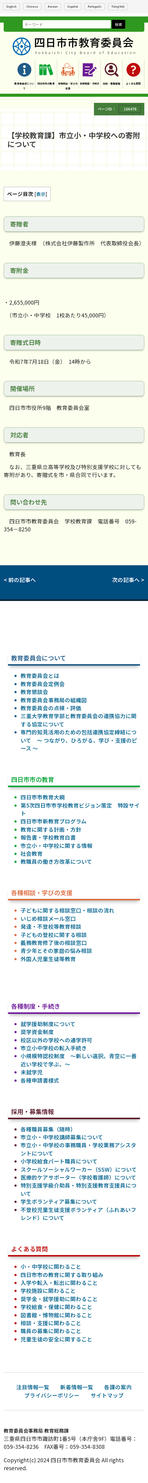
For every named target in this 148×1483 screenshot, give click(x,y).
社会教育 (32, 853)
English (11, 6)
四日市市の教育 (46, 83)
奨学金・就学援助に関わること (59, 1299)
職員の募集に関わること (51, 1331)
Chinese (32, 6)
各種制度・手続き (89, 83)
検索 (118, 24)
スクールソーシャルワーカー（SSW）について (79, 1169)
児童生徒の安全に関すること (56, 1339)
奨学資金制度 (37, 1032)
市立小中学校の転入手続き (54, 1048)
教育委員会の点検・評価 (51, 708)
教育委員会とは (40, 675)
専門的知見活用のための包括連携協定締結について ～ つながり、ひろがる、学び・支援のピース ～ (79, 740)
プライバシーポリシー (52, 1395)
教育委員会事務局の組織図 (54, 700)
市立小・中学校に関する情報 (56, 845)
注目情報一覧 (32, 1387)
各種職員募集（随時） (48, 1129)
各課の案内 (118, 1387)
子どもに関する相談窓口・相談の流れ (68, 910)
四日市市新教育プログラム (54, 821)
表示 (40, 194)
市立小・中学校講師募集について (62, 1137)
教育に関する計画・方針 (51, 829)
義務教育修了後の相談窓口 (54, 942)
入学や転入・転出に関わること (59, 1282)
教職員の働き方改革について (56, 861)
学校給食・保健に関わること (56, 1307)
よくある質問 (133, 83)
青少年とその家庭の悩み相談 (56, 950)
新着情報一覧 (76, 1387)
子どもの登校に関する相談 (54, 935)
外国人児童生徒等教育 (48, 959)
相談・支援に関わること (51, 1323)
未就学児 (32, 1072)
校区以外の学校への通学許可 (56, 1040)
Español (73, 6)
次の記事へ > (128, 580)
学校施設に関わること (48, 1290)
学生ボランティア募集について (59, 1201)
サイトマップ (107, 1395)
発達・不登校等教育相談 (51, 926)
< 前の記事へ (20, 580)
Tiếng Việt (117, 6)
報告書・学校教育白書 (48, 837)
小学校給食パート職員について (59, 1161)
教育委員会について (24, 86)
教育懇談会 (34, 692)
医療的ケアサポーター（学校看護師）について (78, 1177)
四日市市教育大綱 (43, 797)
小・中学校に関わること (51, 1266)
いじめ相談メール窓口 (48, 918)
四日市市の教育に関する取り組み (62, 1275)
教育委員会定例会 (43, 684)
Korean (53, 6)
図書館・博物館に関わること (56, 1315)
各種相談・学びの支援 (68, 86)
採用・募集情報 (111, 83)
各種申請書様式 (40, 1080)
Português (95, 6)
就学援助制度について (48, 1024)
